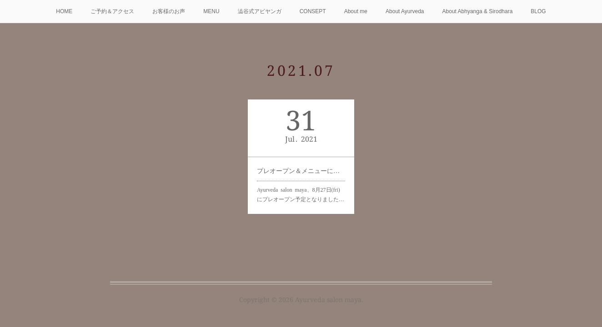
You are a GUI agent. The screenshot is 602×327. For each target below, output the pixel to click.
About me (355, 11)
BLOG (538, 11)
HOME (64, 11)
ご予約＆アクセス (112, 11)
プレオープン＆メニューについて (301, 170)
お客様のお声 (168, 11)
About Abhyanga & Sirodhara (477, 11)
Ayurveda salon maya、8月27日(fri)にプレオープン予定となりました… (300, 193)
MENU (211, 11)
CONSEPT (313, 11)
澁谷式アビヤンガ (259, 11)
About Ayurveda (405, 11)
